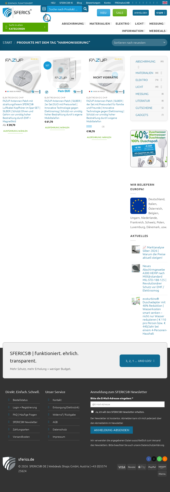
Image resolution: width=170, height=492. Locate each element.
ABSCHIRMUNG (74, 23)
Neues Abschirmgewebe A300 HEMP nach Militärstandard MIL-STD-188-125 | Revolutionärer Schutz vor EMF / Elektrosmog (154, 278)
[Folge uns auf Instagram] (137, 2)
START (7, 42)
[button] (161, 13)
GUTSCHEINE (144, 108)
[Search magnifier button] (85, 9)
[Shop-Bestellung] (139, 42)
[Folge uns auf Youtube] (158, 2)
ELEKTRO (123, 23)
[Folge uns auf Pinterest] (151, 2)
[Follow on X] (140, 2)
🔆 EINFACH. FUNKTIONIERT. (19, 2)
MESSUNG (157, 23)
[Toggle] (138, 67)
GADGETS (142, 114)
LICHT (140, 23)
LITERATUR (143, 101)
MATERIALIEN (101, 23)
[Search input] (64, 8)
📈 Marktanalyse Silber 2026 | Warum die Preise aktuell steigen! (153, 252)
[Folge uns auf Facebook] (133, 2)
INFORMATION (133, 31)
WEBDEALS (158, 31)
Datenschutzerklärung (152, 445)
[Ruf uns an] (147, 2)
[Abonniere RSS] (154, 2)
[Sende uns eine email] (144, 2)
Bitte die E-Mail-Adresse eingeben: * (111, 398)
